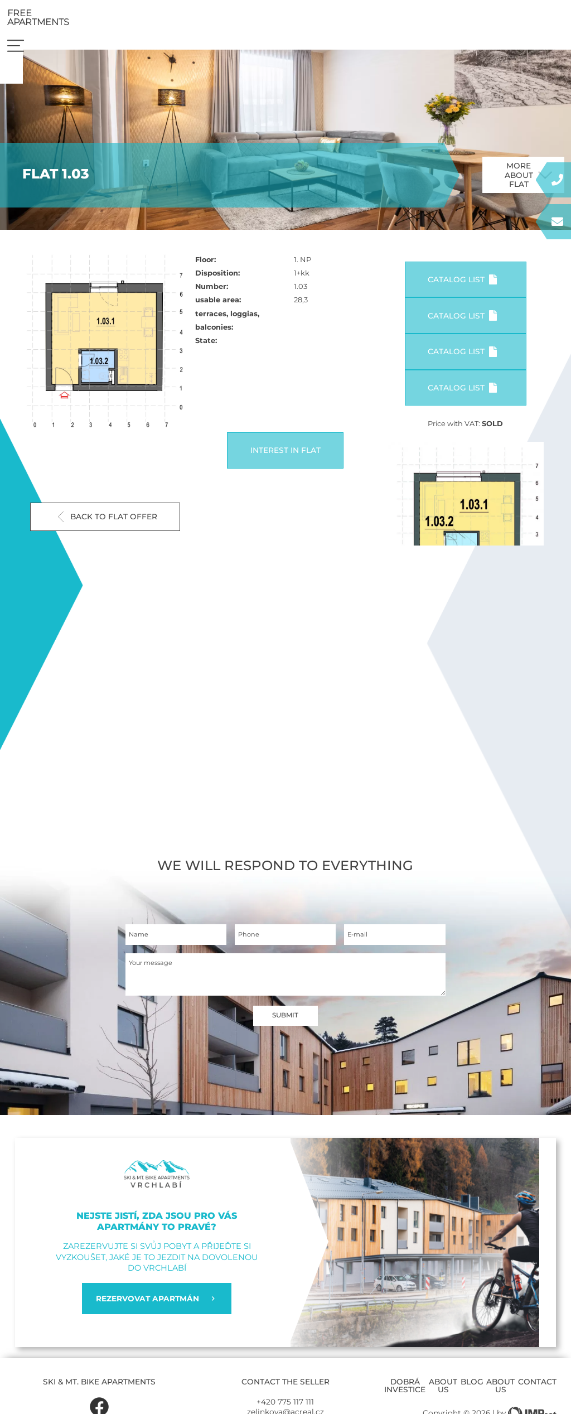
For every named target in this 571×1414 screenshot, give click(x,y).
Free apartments (475, 19)
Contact (537, 1391)
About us (443, 1395)
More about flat (529, 183)
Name (140, 945)
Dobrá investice (404, 1395)
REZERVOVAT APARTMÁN (156, 1308)
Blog (472, 1391)
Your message (154, 977)
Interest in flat (285, 459)
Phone (251, 945)
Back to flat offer (107, 525)
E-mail (359, 945)
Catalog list (462, 288)
